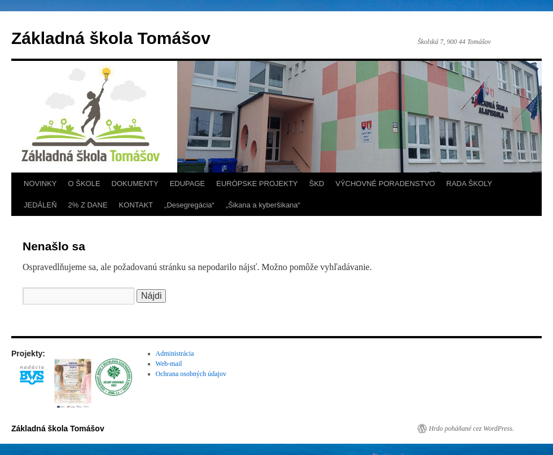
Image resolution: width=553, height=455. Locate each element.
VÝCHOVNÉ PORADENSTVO (384, 183)
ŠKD (316, 183)
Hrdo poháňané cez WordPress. (471, 428)
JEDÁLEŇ (40, 205)
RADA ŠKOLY (469, 183)
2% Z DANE (88, 205)
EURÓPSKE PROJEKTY (256, 183)
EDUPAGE (187, 183)
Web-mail (169, 364)
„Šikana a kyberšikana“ (263, 205)
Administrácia (175, 353)
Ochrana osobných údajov (191, 374)
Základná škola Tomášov (110, 38)
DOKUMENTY (135, 183)
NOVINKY (40, 183)
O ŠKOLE (84, 183)
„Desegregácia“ (189, 205)
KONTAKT (136, 205)
